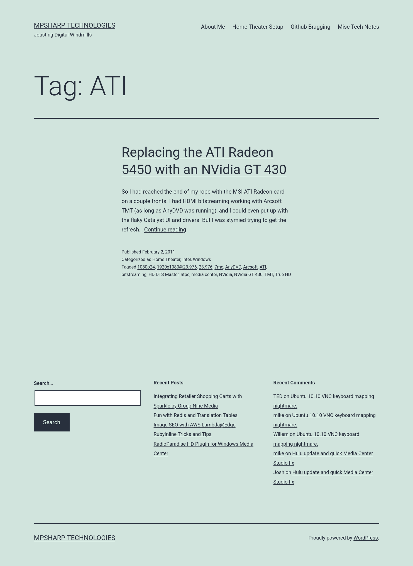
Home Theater (166, 259)
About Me (213, 26)
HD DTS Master (163, 274)
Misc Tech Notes (358, 26)
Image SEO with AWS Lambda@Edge (195, 425)
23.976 (205, 267)
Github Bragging (311, 26)
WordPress (365, 538)
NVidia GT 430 (248, 274)
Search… (43, 383)
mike (278, 415)
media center (204, 274)
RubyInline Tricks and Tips (183, 434)
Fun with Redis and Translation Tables (196, 415)
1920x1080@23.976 (177, 267)
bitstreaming (134, 274)
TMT (269, 274)
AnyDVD (233, 267)
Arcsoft (250, 267)
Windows (202, 259)
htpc (185, 274)
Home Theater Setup (257, 26)
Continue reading (165, 229)
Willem (281, 434)
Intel (186, 259)
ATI (263, 267)
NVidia (225, 274)
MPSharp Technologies (75, 25)
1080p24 (146, 267)
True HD (283, 274)
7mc (218, 267)
